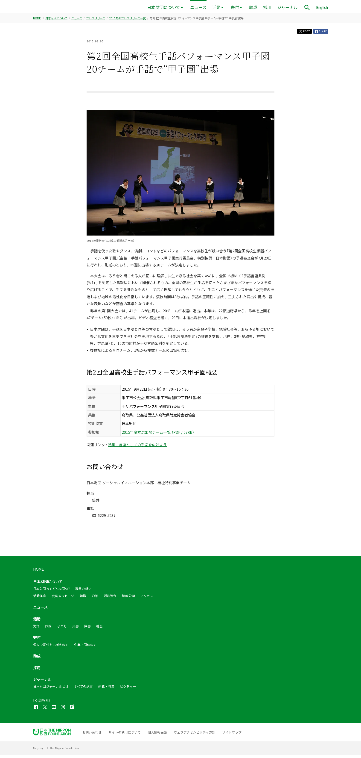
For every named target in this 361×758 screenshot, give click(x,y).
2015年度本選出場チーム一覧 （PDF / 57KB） (158, 435)
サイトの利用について (124, 735)
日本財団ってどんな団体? (51, 591)
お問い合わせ (92, 735)
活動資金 (110, 598)
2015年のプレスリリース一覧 (127, 20)
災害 (75, 628)
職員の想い (83, 591)
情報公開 (128, 598)
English (322, 7)
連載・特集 (106, 689)
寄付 (235, 7)
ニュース (198, 7)
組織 (83, 598)
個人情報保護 (157, 735)
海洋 (36, 628)
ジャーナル (287, 7)
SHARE (319, 33)
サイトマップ (232, 735)
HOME (37, 20)
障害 (87, 628)
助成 (253, 7)
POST (300, 33)
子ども (62, 628)
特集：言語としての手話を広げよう (137, 447)
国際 (48, 628)
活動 (216, 7)
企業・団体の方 (85, 647)
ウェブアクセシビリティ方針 (194, 735)
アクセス (146, 598)
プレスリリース (95, 20)
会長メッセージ (63, 598)
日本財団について (163, 7)
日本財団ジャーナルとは (50, 689)
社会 (99, 628)
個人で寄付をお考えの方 (51, 647)
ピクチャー (128, 689)
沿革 (95, 598)
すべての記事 (83, 689)
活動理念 (39, 598)
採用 (267, 7)
